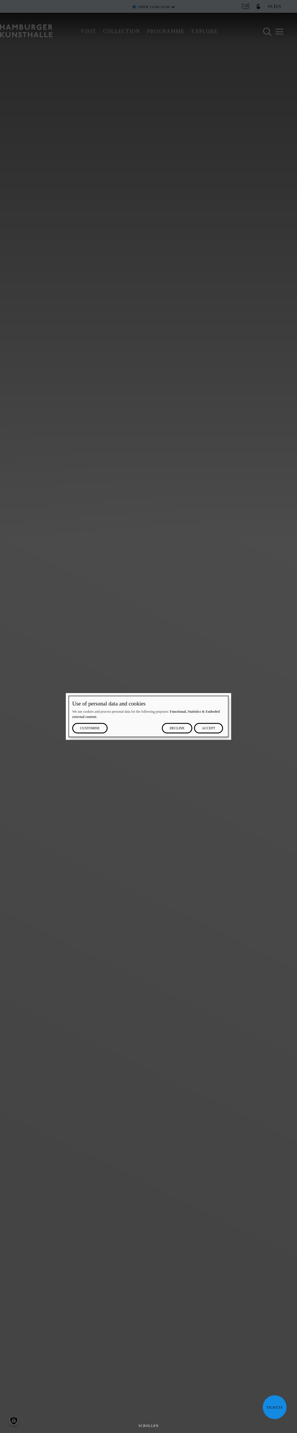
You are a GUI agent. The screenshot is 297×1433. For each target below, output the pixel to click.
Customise (90, 728)
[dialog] (148, 716)
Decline (177, 728)
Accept (208, 728)
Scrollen (148, 1426)
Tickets (273, 1407)
